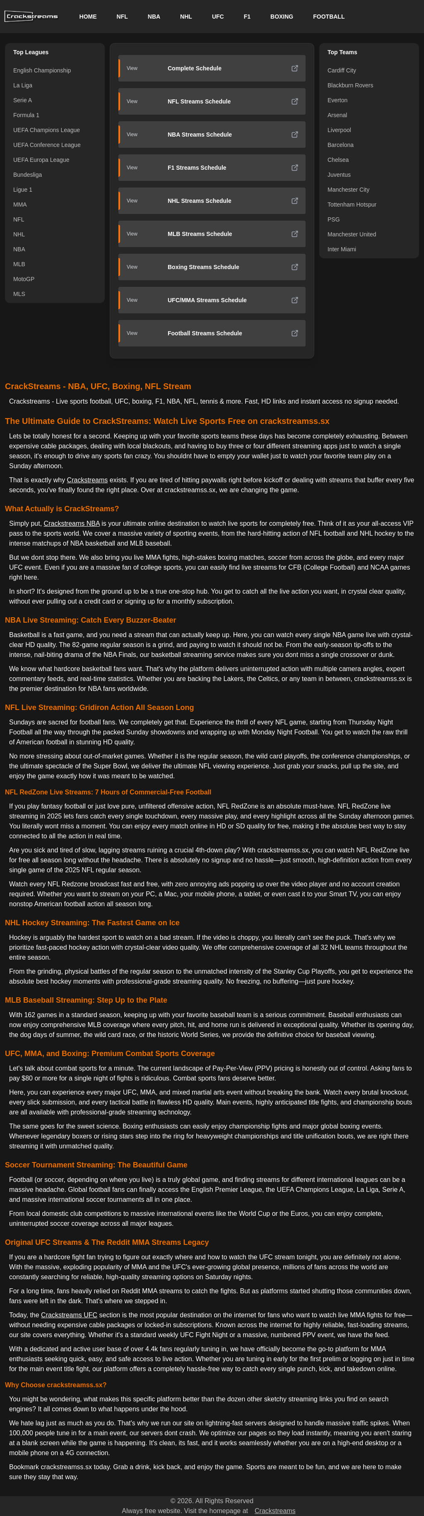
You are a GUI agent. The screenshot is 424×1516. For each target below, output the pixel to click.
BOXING (281, 16)
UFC (218, 16)
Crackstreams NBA (72, 523)
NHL (186, 16)
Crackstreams (87, 480)
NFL (122, 16)
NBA (154, 16)
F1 (247, 16)
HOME (88, 16)
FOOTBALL (328, 16)
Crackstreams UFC (69, 1315)
